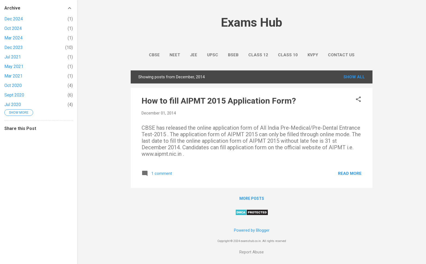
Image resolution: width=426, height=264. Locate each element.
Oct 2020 (13, 85)
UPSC (212, 54)
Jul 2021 (12, 57)
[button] (358, 100)
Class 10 (288, 54)
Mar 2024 (13, 38)
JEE (193, 54)
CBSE (154, 54)
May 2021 (13, 66)
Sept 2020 (14, 95)
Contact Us (341, 54)
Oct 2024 (13, 28)
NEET (175, 54)
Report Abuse (251, 252)
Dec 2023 (13, 47)
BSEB (233, 54)
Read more (350, 173)
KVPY (313, 54)
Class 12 (258, 54)
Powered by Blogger (252, 230)
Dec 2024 (13, 18)
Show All (354, 76)
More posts (251, 198)
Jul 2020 (12, 104)
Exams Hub (251, 22)
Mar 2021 (13, 76)
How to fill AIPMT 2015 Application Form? (219, 100)
